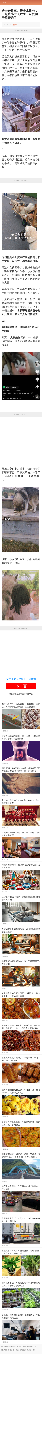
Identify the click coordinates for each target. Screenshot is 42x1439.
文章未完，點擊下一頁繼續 (21, 764)
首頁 (4, 2)
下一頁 (21, 771)
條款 (17, 1435)
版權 (24, 1435)
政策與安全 (12, 1435)
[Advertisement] (21, 55)
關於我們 (4, 1435)
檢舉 (15, 25)
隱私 (21, 1435)
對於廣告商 (31, 1435)
